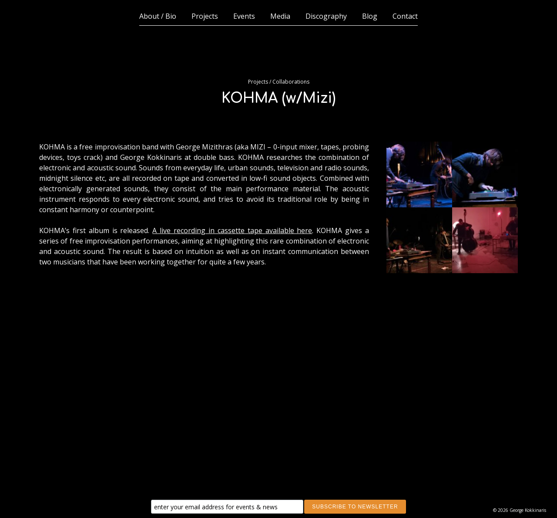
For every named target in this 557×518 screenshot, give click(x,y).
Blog (369, 16)
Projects (204, 16)
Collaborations (290, 81)
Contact (405, 16)
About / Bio (157, 16)
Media (280, 16)
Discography (326, 16)
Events (244, 16)
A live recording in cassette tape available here (232, 230)
